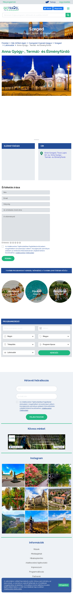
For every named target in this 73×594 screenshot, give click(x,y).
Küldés (8, 258)
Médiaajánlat (36, 554)
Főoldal (5, 43)
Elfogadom (63, 585)
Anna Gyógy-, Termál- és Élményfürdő (35, 51)
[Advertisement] (36, 124)
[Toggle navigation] (68, 8)
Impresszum (36, 567)
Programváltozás (36, 572)
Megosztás (58, 447)
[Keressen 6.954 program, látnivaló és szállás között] (34, 15)
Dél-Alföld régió (18, 43)
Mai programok (9, 2)
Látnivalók (9, 45)
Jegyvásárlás (64, 2)
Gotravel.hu (20, 436)
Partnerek (36, 576)
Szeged (58, 43)
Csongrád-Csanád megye (40, 43)
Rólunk (36, 549)
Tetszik (16, 447)
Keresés (54, 353)
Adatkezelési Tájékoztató (24, 253)
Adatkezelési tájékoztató (36, 563)
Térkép (50, 2)
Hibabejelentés (36, 558)
